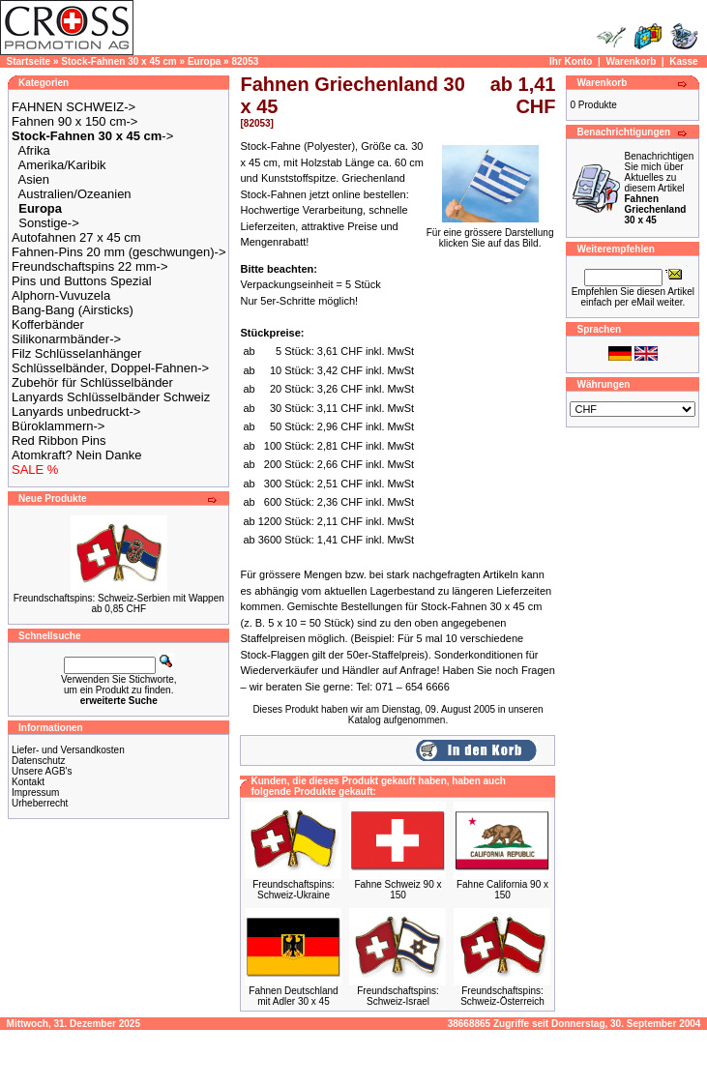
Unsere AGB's (42, 771)
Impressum (35, 792)
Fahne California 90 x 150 (502, 889)
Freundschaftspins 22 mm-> (89, 266)
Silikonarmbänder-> (66, 339)
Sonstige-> (48, 223)
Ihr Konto (570, 61)
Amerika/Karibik (62, 165)
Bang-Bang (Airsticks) (72, 310)
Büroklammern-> (58, 426)
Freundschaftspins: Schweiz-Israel (398, 996)
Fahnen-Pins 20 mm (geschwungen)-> (118, 252)
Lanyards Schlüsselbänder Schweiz (111, 397)
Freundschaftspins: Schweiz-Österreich (502, 996)
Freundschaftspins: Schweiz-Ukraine (293, 889)
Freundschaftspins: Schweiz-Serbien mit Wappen (119, 598)
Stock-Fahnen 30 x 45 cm (119, 61)
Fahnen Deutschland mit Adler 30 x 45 (293, 996)
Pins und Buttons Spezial (82, 281)
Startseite (29, 61)
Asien (34, 179)
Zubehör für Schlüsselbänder (92, 382)
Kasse (683, 61)
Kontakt (28, 782)
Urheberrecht (40, 803)
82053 (244, 61)
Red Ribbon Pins (59, 440)
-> (92, 136)
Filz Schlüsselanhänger (76, 353)
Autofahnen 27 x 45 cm (76, 237)
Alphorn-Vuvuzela (61, 295)
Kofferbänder (48, 324)
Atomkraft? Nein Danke (76, 455)
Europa (204, 61)
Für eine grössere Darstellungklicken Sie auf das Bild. (490, 234)
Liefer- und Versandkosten (68, 750)
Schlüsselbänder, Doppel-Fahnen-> (110, 368)
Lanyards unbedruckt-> (76, 411)
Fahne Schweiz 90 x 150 (397, 889)
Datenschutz (39, 760)
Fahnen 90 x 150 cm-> (74, 121)
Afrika (34, 150)
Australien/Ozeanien (75, 194)
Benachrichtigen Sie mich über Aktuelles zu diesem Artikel (658, 188)
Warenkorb (630, 61)
